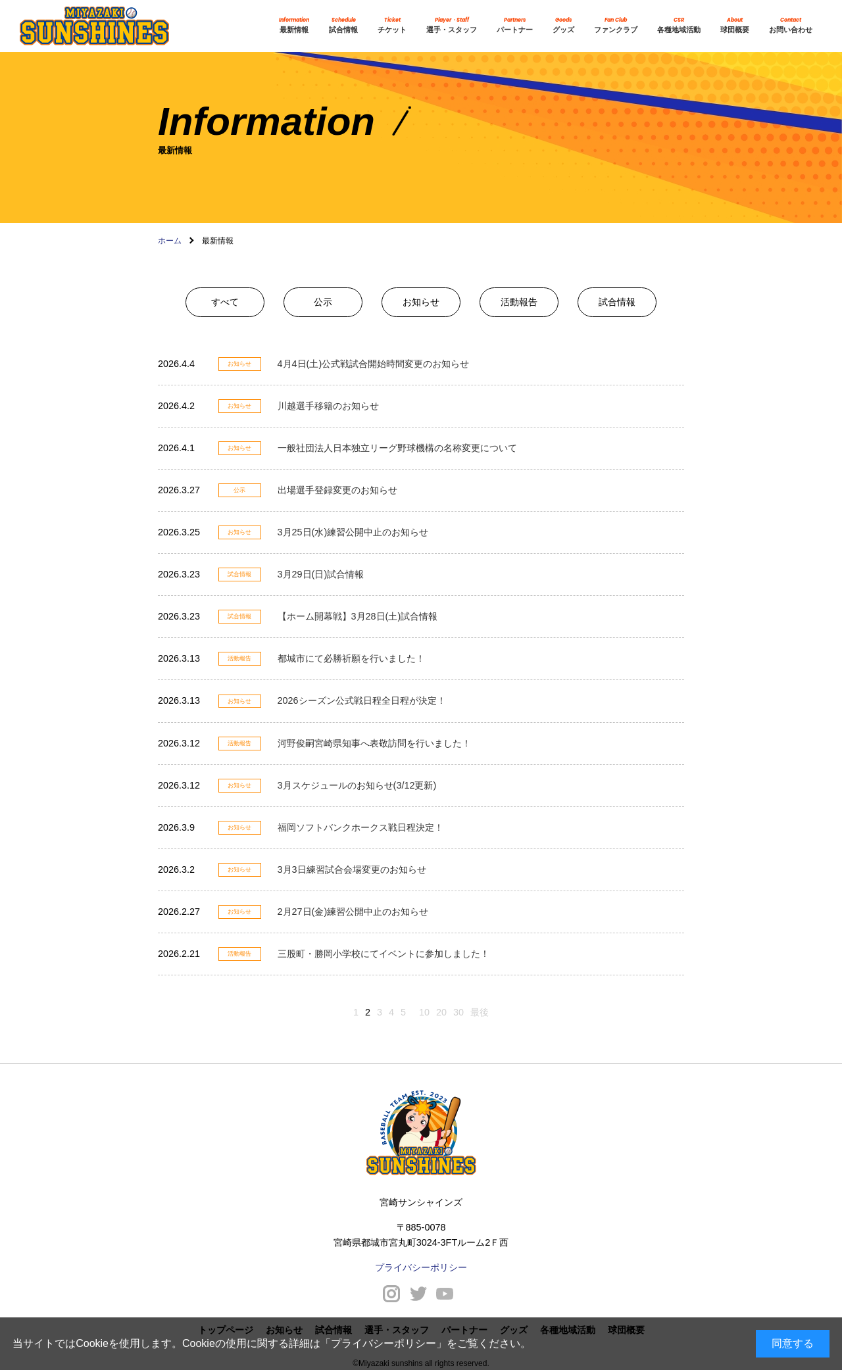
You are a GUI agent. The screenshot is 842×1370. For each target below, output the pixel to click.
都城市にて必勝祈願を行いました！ (351, 658)
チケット (392, 25)
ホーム (170, 240)
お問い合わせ (790, 25)
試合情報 (343, 25)
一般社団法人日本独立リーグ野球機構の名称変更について (397, 448)
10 (424, 1012)
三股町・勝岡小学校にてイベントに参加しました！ (383, 953)
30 (458, 1012)
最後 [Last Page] (479, 1012)
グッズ (563, 25)
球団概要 (734, 25)
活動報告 (519, 302)
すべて (225, 302)
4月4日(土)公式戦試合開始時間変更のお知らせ (374, 363)
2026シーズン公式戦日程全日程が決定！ (362, 700)
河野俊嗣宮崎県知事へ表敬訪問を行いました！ (374, 743)
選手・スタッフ (451, 25)
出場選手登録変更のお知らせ (337, 490)
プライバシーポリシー (383, 1343)
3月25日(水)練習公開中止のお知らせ (353, 532)
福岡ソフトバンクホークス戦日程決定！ (360, 827)
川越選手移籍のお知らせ (328, 406)
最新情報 (294, 25)
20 (441, 1012)
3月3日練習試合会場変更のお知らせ (352, 869)
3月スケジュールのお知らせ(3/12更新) (357, 785)
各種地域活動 (679, 25)
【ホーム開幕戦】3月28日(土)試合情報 (358, 616)
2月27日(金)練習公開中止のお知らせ (353, 911)
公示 (323, 302)
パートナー (515, 25)
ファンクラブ (615, 25)
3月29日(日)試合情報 (321, 574)
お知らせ (421, 302)
